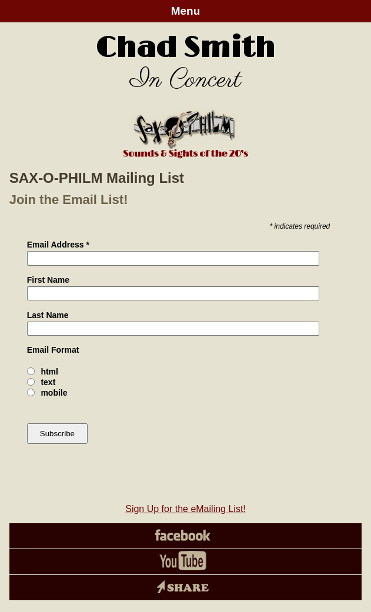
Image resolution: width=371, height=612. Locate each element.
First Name (48, 280)
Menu (185, 11)
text (48, 382)
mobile (54, 393)
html (49, 371)
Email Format (53, 350)
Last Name (48, 315)
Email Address (58, 244)
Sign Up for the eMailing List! (185, 509)
